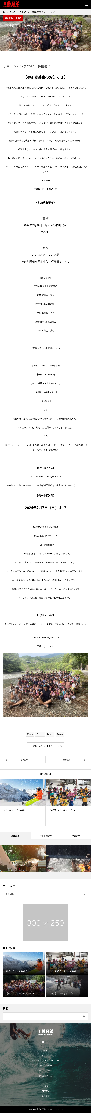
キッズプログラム (45, 1066)
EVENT (18, 18)
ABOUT (45, 1050)
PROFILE (45, 1055)
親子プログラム (45, 1071)
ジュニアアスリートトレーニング (45, 1060)
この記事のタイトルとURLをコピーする (45, 746)
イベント (45, 1081)
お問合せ (45, 1096)
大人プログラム (45, 1076)
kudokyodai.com (53, 476)
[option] (45, 685)
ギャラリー (45, 1086)
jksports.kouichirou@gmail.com (45, 637)
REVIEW (45, 1091)
